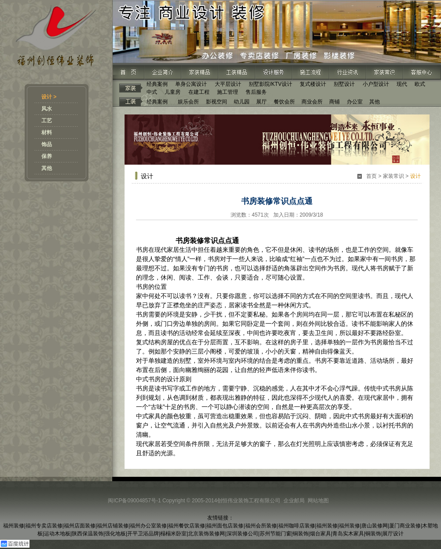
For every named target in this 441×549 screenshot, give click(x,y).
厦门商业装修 (405, 526)
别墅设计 (344, 84)
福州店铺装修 (113, 526)
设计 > (48, 97)
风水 (46, 109)
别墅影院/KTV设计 (270, 84)
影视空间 (216, 102)
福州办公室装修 (148, 526)
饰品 (46, 144)
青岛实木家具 (348, 534)
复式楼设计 (313, 84)
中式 (152, 92)
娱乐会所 (188, 102)
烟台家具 (320, 534)
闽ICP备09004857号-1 (134, 500)
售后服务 (256, 92)
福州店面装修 (80, 526)
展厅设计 (393, 534)
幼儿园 (242, 102)
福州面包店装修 (224, 526)
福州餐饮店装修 (186, 526)
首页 (371, 176)
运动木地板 (57, 534)
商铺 (334, 102)
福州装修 (13, 526)
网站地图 (318, 500)
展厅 (261, 102)
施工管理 (227, 92)
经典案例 (157, 84)
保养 (46, 156)
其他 (46, 168)
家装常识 (393, 176)
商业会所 (312, 102)
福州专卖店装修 (44, 526)
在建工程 (198, 92)
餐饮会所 (284, 102)
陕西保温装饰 (87, 534)
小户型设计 (376, 84)
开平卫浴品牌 (143, 534)
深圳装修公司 (242, 534)
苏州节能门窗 (275, 534)
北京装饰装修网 (206, 534)
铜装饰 (301, 534)
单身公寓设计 (191, 84)
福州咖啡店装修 (296, 526)
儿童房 (172, 92)
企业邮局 (294, 500)
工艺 (46, 121)
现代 (402, 84)
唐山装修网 (374, 526)
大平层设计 (228, 84)
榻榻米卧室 (173, 534)
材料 (46, 132)
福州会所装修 (261, 526)
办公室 (355, 102)
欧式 (420, 84)
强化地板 (115, 534)
